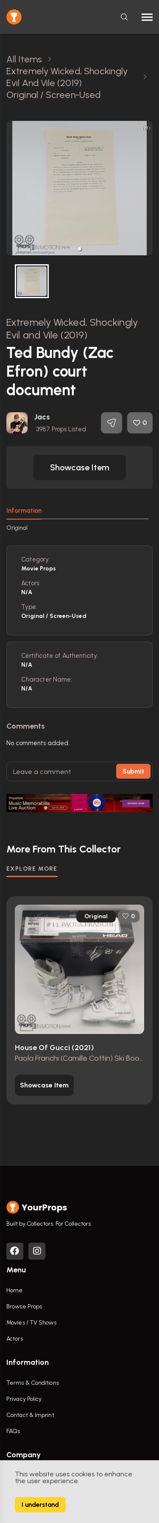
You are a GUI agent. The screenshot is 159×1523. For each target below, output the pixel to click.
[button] (79, 249)
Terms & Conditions (32, 1382)
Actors (14, 1338)
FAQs (13, 1431)
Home (14, 1290)
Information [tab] (24, 510)
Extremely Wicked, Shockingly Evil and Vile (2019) (72, 328)
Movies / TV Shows (31, 1322)
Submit (133, 771)
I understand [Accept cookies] (40, 1505)
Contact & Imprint (30, 1415)
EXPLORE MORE (32, 868)
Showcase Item (79, 467)
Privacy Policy (24, 1399)
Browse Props (24, 1306)
